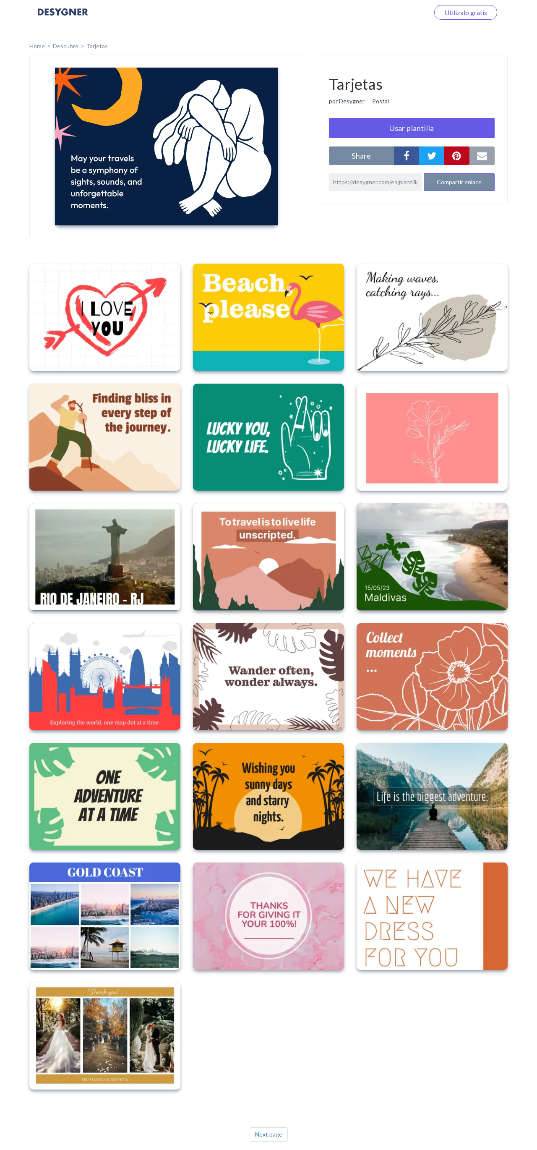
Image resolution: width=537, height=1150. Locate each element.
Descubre (65, 46)
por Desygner (347, 101)
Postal (380, 101)
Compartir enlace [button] (459, 182)
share (361, 155)
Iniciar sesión (400, 12)
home (37, 46)
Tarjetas (97, 46)
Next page (268, 1134)
